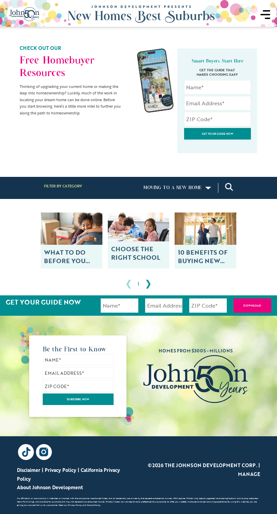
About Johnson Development (50, 487)
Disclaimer (28, 470)
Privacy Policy (60, 470)
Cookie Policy (93, 505)
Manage (249, 474)
